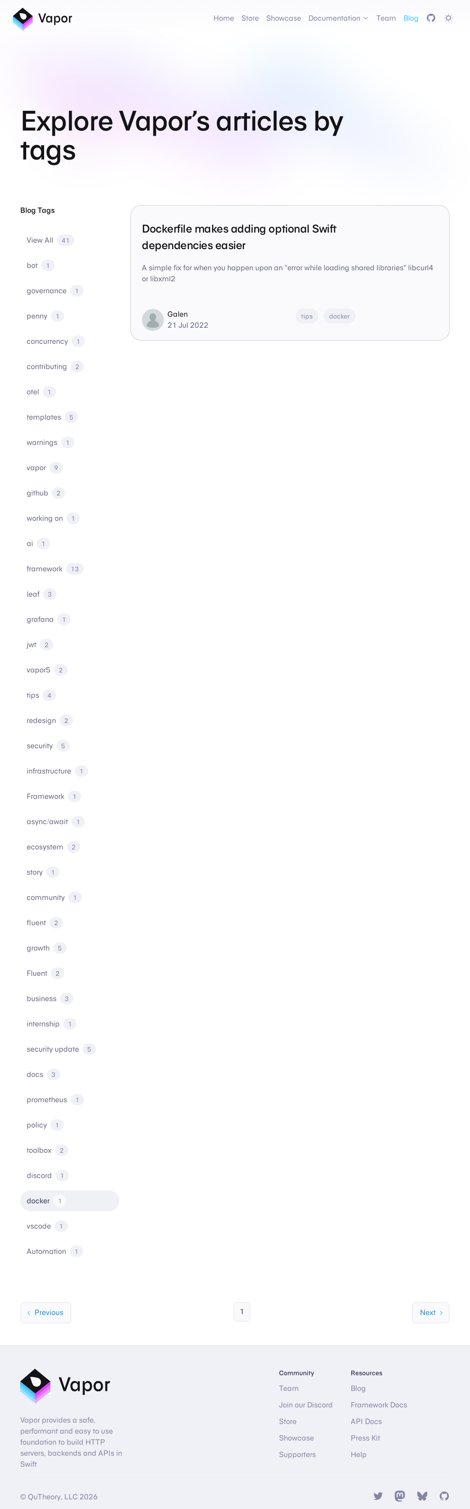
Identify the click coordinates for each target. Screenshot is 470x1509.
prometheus (55, 1099)
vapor (45, 467)
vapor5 (47, 670)
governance (55, 290)
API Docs (366, 1421)
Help (359, 1454)
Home (223, 18)
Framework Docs (379, 1405)
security (48, 746)
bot (41, 265)
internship (52, 1024)
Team (386, 18)
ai (38, 543)
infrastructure (57, 771)
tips (41, 695)
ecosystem (53, 847)
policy (45, 1125)
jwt (40, 644)
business (50, 998)
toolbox (47, 1150)
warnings (50, 442)
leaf (41, 594)
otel (41, 392)
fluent (45, 922)
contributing (55, 366)
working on (53, 518)
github (46, 493)
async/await (56, 821)
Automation (55, 1251)
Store (250, 18)
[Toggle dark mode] (448, 18)
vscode (47, 1226)
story (43, 872)
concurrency (56, 341)
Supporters (297, 1454)
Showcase (283, 18)
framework (55, 569)
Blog (411, 18)
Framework (54, 796)
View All (50, 240)
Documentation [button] (338, 18)
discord (48, 1175)
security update (61, 1049)
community (54, 897)
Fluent (45, 973)
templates (52, 417)
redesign (50, 720)
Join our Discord (306, 1405)
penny (45, 316)
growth (47, 948)
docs (43, 1074)
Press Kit (365, 1438)
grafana (49, 619)
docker (47, 1201)
